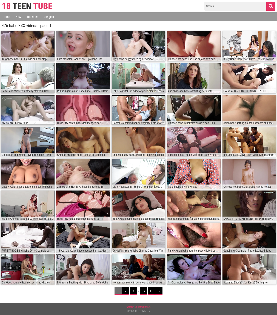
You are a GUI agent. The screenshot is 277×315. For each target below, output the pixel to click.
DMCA (147, 306)
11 (151, 291)
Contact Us (132, 306)
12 (159, 291)
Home (6, 17)
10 (143, 291)
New (18, 17)
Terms (141, 306)
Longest (49, 17)
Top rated (32, 17)
